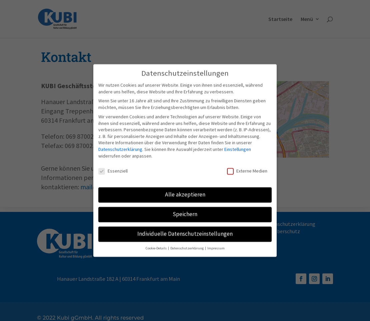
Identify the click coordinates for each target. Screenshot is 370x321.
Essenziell (113, 168)
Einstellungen (237, 146)
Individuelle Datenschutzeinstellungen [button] (185, 231)
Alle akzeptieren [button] (185, 191)
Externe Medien (247, 168)
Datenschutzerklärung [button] (187, 245)
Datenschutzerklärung (120, 146)
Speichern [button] (185, 211)
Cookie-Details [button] (156, 245)
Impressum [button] (216, 245)
